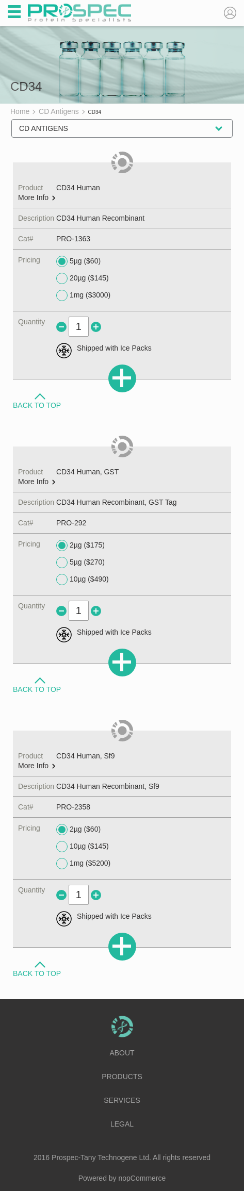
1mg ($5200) (83, 863)
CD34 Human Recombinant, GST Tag (116, 502)
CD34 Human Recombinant (100, 218)
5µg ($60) (78, 261)
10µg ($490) (82, 579)
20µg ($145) (82, 278)
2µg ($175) (80, 545)
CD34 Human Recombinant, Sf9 (107, 786)
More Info (36, 197)
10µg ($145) (82, 846)
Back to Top (37, 404)
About (121, 1053)
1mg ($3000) (83, 295)
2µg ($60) (78, 829)
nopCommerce (142, 1178)
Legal (122, 1124)
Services (122, 1100)
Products (122, 1076)
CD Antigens (43, 128)
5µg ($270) (80, 562)
